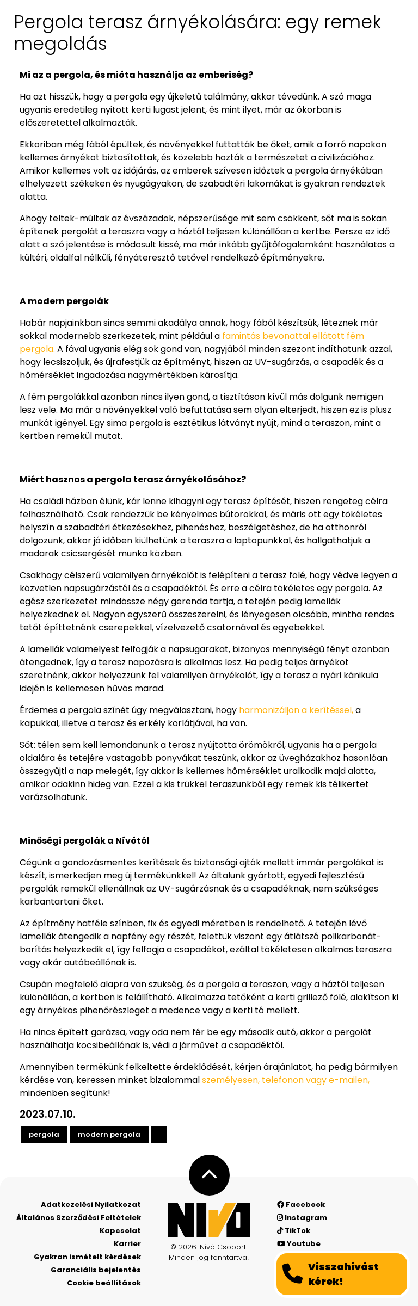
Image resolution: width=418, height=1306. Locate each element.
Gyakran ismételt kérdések (87, 1257)
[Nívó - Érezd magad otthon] (209, 1220)
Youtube (299, 1244)
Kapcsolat (120, 1230)
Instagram (302, 1217)
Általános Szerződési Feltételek (78, 1217)
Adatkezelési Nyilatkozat (91, 1204)
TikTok (293, 1230)
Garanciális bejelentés (96, 1270)
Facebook (301, 1204)
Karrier (127, 1244)
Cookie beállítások (104, 1283)
